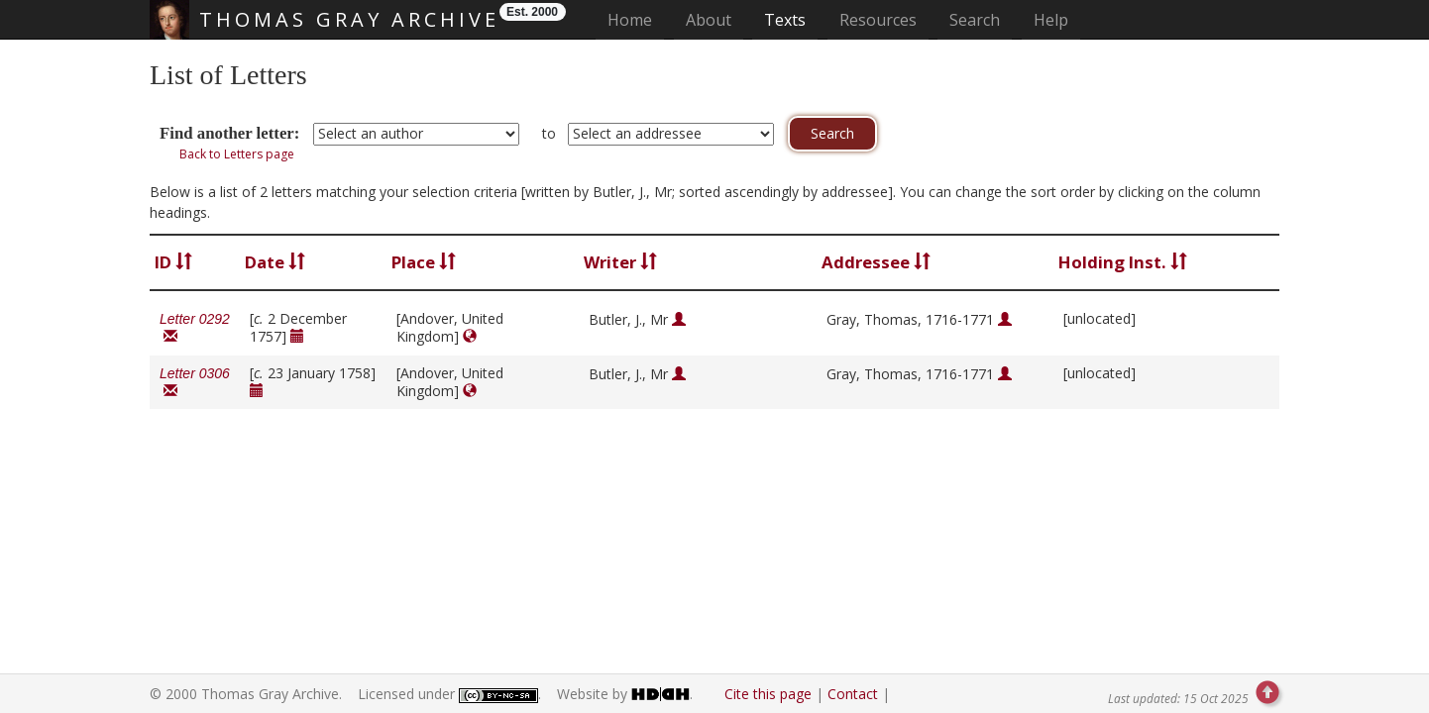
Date (275, 262)
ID (173, 262)
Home (635, 19)
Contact (852, 693)
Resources (878, 20)
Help (1051, 20)
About (708, 20)
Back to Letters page (236, 154)
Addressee (876, 262)
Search (974, 20)
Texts (785, 20)
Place (423, 262)
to (549, 133)
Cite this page (768, 693)
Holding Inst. (1122, 262)
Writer (620, 262)
